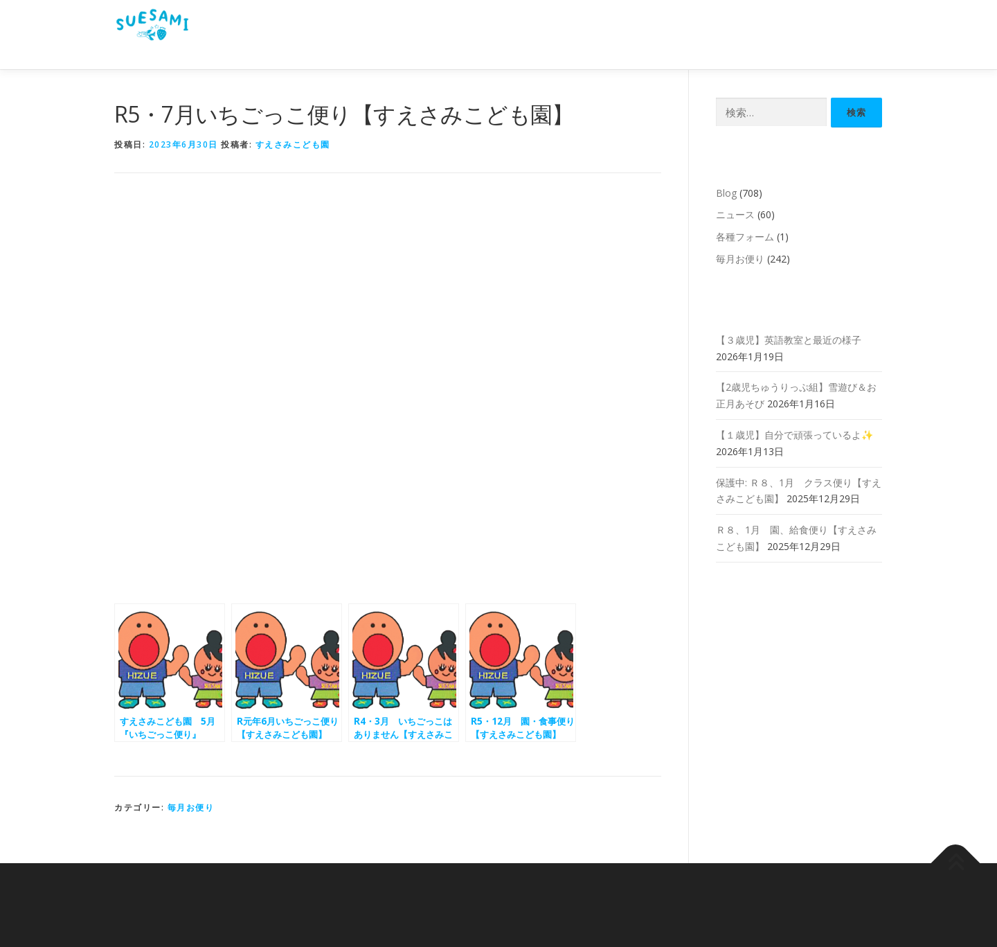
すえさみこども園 (292, 144)
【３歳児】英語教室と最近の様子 (788, 339)
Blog (726, 193)
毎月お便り (191, 807)
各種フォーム (745, 236)
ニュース (735, 214)
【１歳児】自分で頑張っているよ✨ (794, 434)
